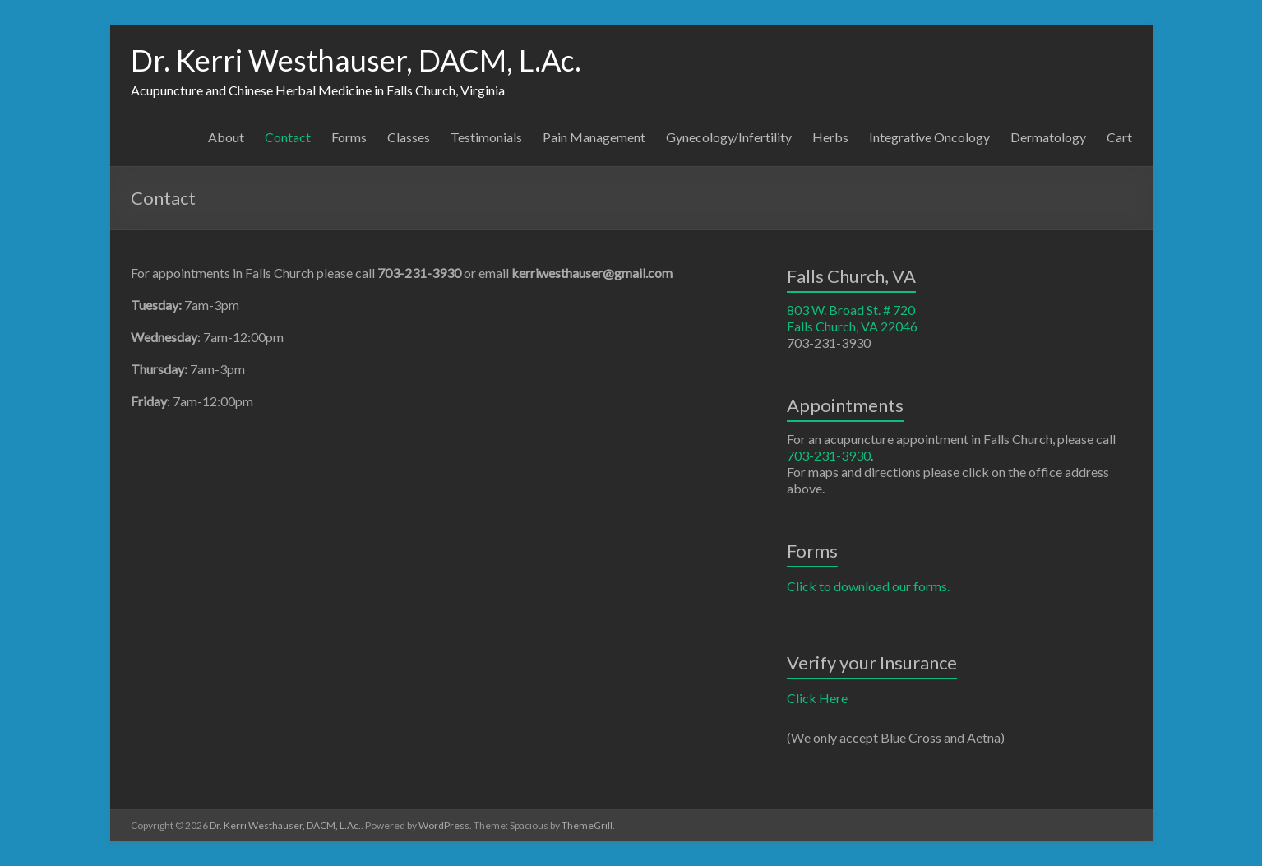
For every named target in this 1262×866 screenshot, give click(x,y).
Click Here (817, 698)
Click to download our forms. (868, 586)
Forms (349, 137)
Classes (408, 137)
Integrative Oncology (929, 137)
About (226, 137)
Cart (1119, 137)
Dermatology (1048, 137)
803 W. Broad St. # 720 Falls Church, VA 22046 (852, 318)
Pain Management (594, 137)
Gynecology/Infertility (729, 137)
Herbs (830, 137)
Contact (288, 137)
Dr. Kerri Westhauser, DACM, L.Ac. (356, 60)
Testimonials (486, 137)
